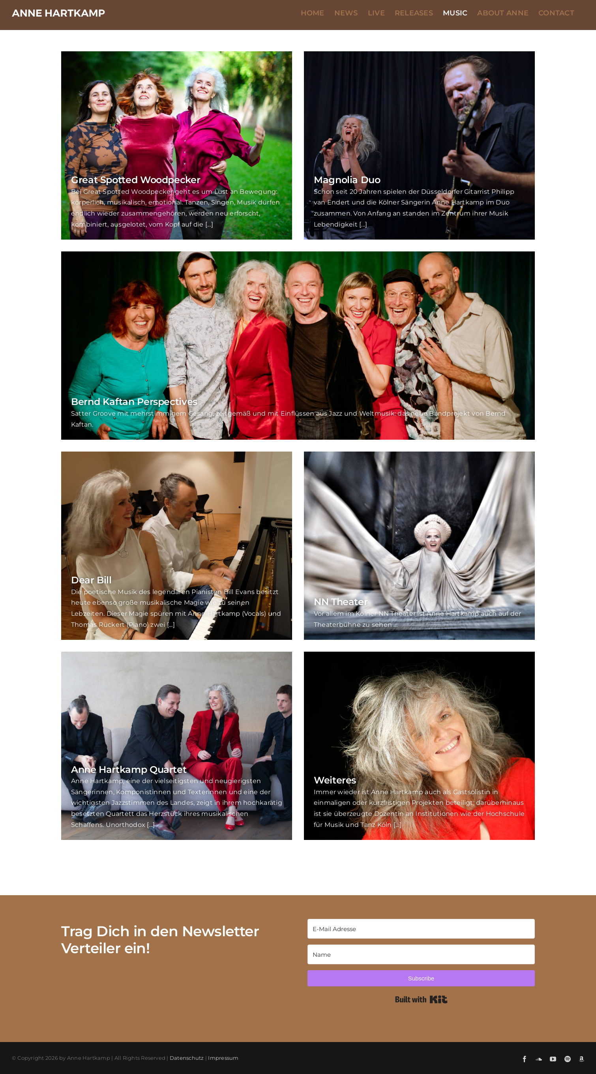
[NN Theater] (419, 546)
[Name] (423, 954)
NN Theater (340, 601)
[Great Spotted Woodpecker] (176, 145)
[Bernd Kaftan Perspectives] (298, 345)
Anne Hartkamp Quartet (128, 769)
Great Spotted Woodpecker (135, 180)
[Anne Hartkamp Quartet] (176, 746)
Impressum (223, 1058)
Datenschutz (187, 1058)
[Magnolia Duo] (419, 145)
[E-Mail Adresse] (423, 929)
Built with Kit (423, 999)
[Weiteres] (419, 746)
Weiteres (335, 780)
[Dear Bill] (176, 546)
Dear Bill (91, 580)
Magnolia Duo (347, 180)
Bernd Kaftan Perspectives (134, 401)
